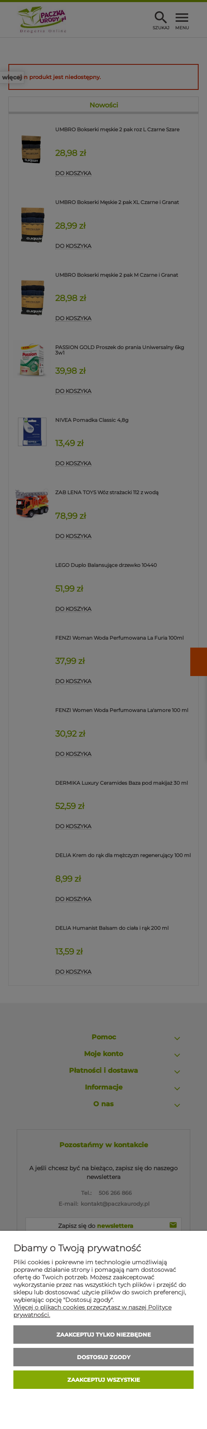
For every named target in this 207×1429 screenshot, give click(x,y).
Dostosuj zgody (103, 1357)
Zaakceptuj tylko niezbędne (103, 1334)
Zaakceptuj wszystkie (103, 1379)
